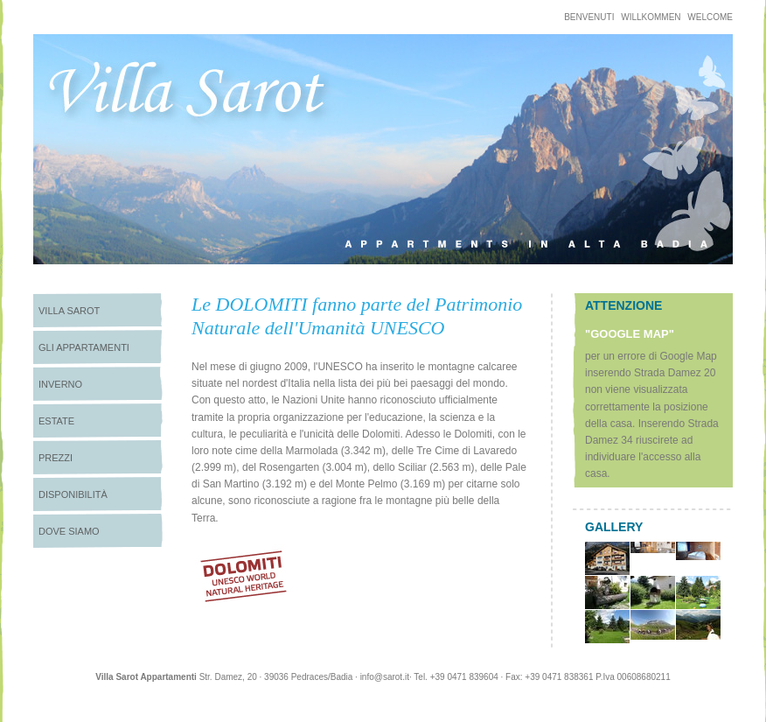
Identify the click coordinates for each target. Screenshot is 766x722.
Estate (56, 421)
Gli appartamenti (83, 347)
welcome (710, 17)
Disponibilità (73, 494)
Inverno (60, 384)
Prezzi (55, 457)
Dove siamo (69, 531)
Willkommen (650, 17)
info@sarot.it (384, 677)
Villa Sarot (69, 310)
